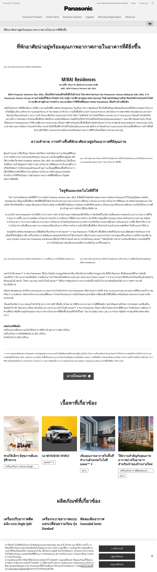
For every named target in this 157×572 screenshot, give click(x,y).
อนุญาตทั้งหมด (116, 564)
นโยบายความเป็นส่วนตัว (19, 569)
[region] (78, 556)
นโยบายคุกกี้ (87, 566)
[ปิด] (152, 556)
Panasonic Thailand (11, 3)
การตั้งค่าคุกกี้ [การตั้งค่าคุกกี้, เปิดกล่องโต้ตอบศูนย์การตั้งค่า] (117, 548)
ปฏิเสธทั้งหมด (117, 556)
